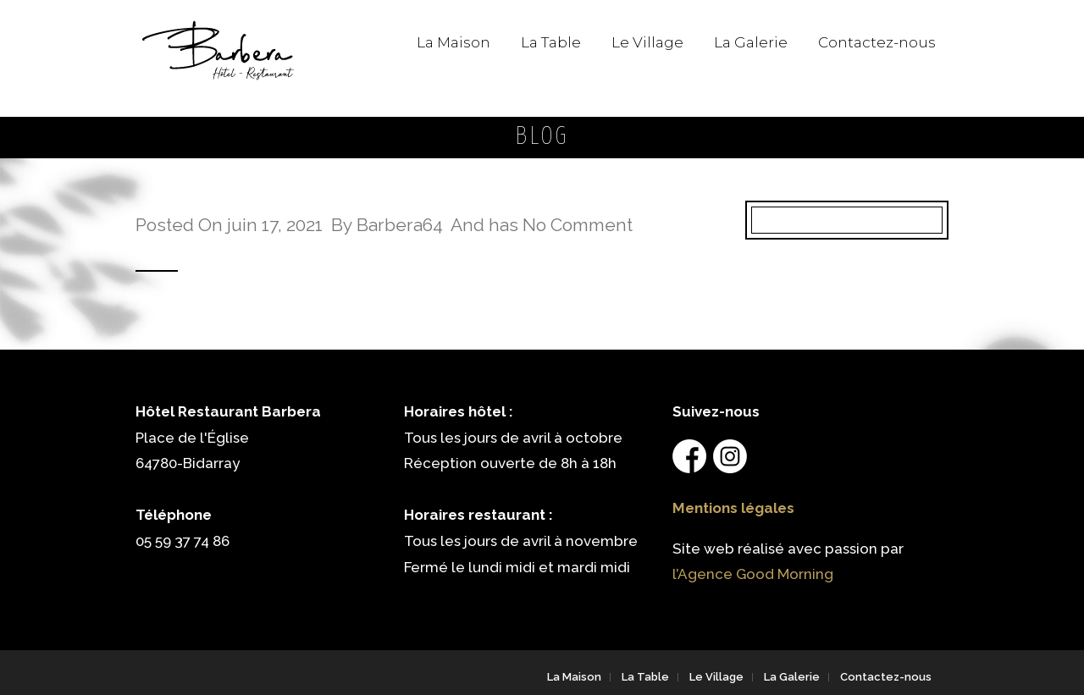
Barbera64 (400, 224)
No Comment (578, 224)
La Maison (453, 42)
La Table (551, 42)
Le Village (647, 42)
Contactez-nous (877, 42)
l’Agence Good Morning (752, 573)
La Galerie (751, 42)
